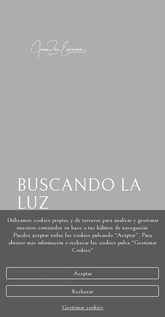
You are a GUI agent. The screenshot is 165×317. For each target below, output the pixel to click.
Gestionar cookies (82, 307)
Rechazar (82, 291)
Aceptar (82, 273)
